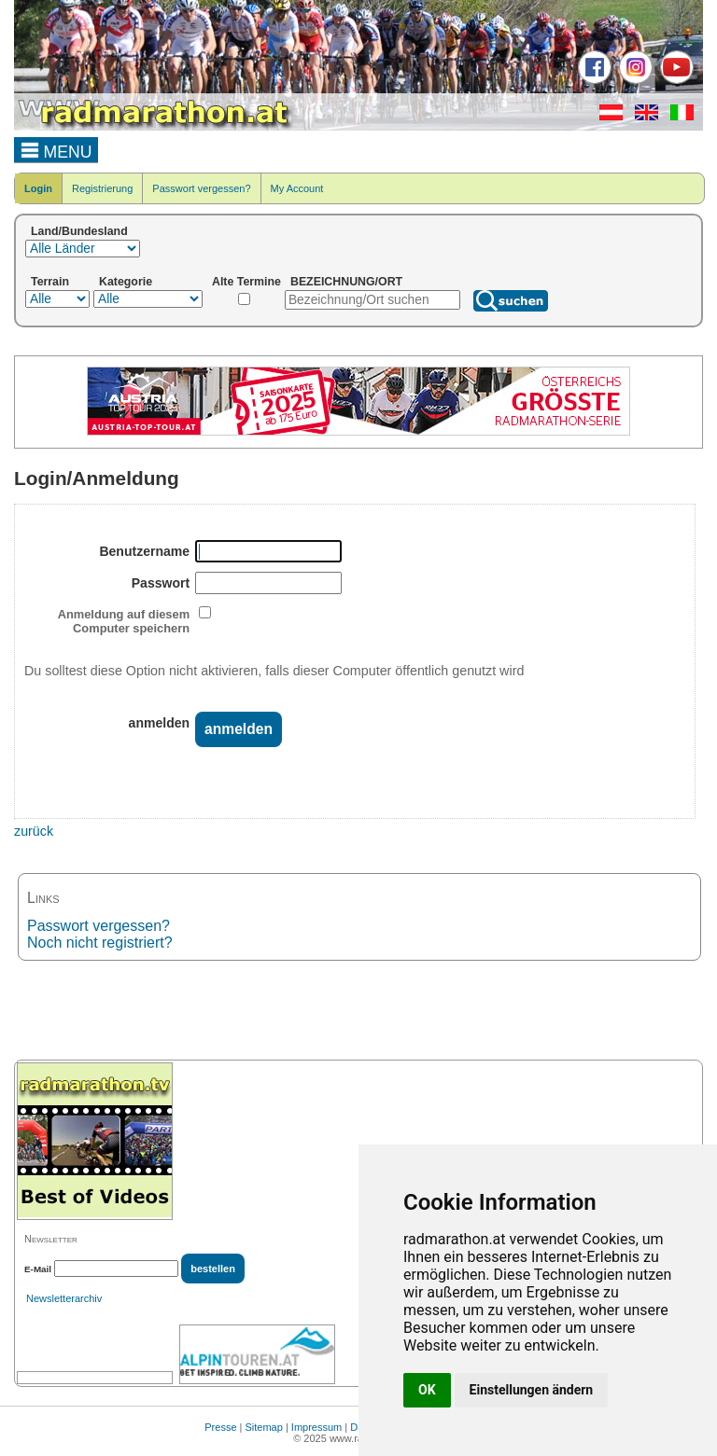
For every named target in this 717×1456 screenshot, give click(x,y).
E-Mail (37, 1269)
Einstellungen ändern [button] (532, 1389)
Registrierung (102, 188)
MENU (56, 149)
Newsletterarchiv (64, 1298)
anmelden (159, 722)
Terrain (50, 281)
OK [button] (427, 1389)
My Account (297, 188)
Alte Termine (246, 281)
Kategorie (125, 281)
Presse (220, 1427)
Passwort (161, 582)
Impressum (316, 1427)
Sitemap (264, 1427)
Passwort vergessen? (201, 188)
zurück (33, 831)
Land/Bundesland (79, 231)
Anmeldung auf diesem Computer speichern (124, 621)
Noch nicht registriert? (100, 942)
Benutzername (144, 551)
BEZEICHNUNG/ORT (346, 281)
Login (38, 188)
